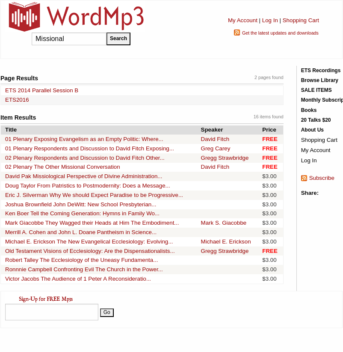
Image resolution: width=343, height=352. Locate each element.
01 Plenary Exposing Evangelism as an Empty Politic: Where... (84, 139)
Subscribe (321, 178)
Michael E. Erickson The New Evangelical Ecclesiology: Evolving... (89, 241)
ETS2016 (17, 100)
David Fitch (215, 139)
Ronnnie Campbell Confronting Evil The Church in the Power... (84, 269)
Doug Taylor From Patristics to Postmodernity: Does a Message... (87, 185)
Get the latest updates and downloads (280, 32)
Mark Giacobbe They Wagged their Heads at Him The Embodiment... (92, 223)
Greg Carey (216, 148)
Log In (270, 20)
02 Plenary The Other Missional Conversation (62, 167)
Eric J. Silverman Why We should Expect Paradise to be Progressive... (94, 195)
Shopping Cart (301, 20)
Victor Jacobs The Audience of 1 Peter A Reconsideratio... (78, 279)
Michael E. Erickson (226, 241)
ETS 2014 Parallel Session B (41, 90)
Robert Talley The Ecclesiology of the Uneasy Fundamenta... (81, 260)
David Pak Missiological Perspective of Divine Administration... (83, 176)
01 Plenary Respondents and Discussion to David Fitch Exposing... (89, 148)
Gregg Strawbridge (225, 158)
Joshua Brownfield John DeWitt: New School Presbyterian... (80, 204)
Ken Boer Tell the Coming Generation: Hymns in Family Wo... (82, 213)
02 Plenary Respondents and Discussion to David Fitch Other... (85, 158)
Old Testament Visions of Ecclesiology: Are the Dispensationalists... (90, 251)
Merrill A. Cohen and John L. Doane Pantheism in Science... (81, 232)
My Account (242, 20)
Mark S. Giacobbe (224, 223)
